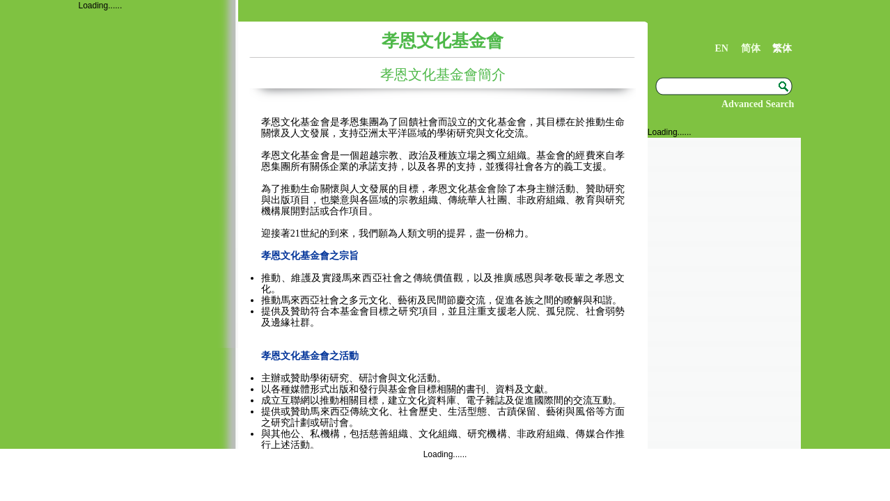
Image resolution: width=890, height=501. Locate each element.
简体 (750, 48)
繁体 (782, 48)
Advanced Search (757, 104)
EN (721, 48)
